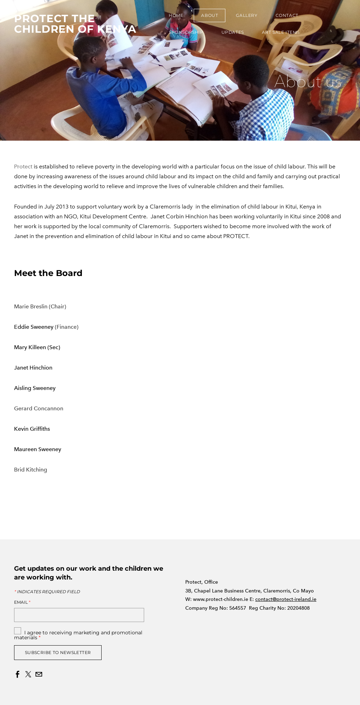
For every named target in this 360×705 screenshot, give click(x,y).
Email (22, 602)
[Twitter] (28, 674)
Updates (232, 32)
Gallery (246, 15)
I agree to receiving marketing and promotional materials (78, 635)
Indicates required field (47, 592)
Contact (287, 15)
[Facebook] (17, 674)
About (209, 15)
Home (176, 15)
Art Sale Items (281, 32)
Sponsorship (186, 32)
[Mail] (38, 674)
